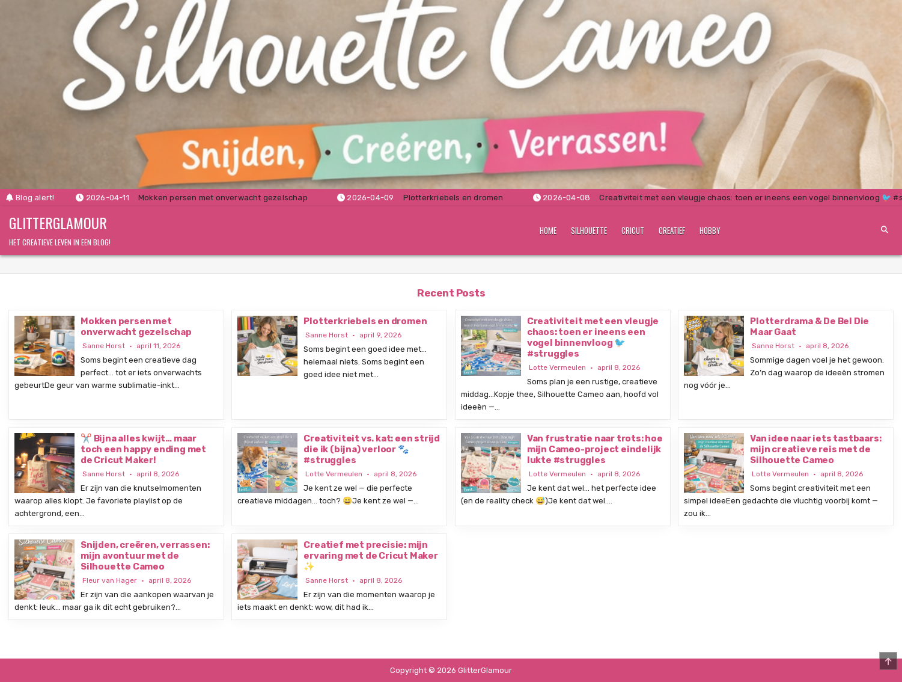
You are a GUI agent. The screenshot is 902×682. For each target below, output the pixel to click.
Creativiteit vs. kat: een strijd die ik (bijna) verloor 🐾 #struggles (371, 449)
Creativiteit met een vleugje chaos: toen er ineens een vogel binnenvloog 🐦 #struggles (593, 337)
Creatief (672, 230)
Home (548, 230)
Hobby (710, 230)
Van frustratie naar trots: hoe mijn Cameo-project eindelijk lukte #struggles (595, 449)
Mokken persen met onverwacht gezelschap (136, 326)
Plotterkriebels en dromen (365, 321)
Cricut (632, 230)
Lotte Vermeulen (557, 367)
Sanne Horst (103, 345)
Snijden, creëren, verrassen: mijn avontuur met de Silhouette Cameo (145, 555)
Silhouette (589, 230)
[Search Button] (884, 230)
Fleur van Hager (109, 580)
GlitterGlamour (58, 222)
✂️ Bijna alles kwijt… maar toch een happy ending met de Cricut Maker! (143, 449)
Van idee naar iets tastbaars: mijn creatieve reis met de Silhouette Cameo (815, 449)
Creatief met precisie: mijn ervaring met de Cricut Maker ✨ (370, 555)
